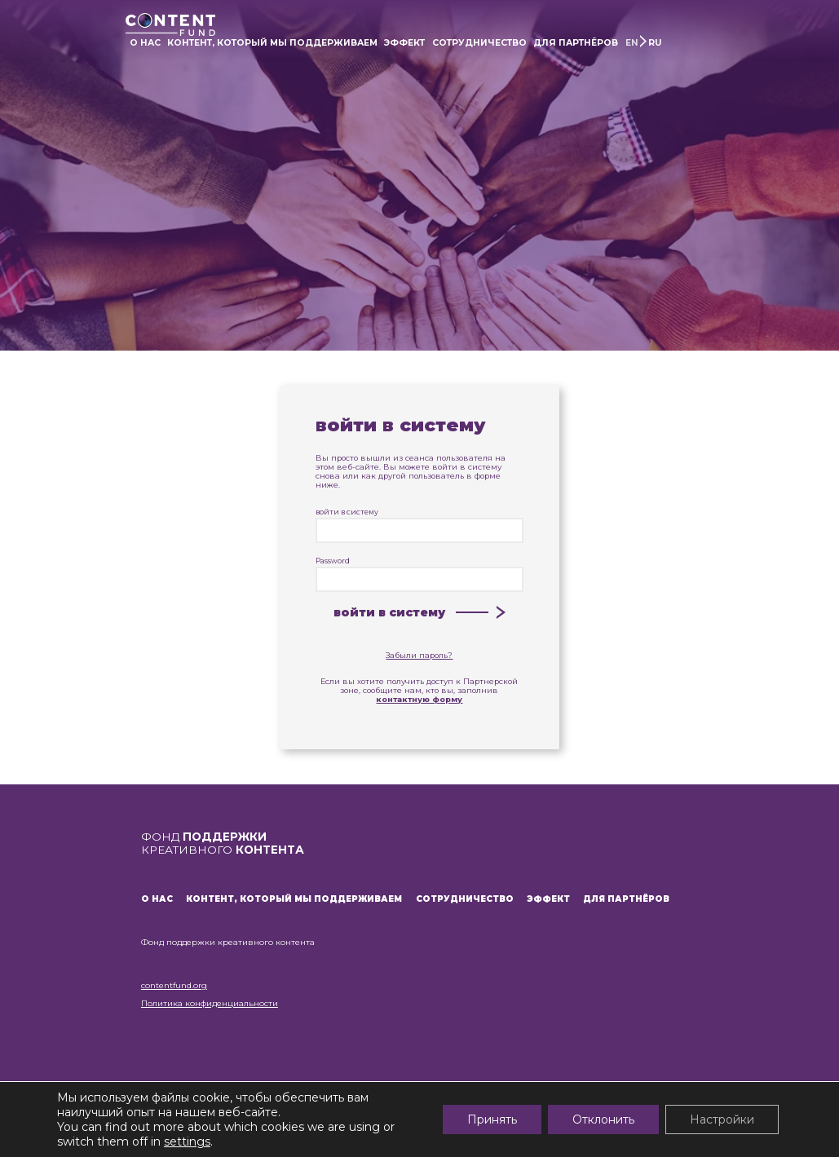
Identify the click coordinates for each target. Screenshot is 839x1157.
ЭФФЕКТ (404, 43)
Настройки (722, 1119)
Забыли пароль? (419, 655)
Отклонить (603, 1119)
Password (419, 574)
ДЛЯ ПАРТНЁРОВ (575, 43)
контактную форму (419, 699)
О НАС (145, 43)
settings (187, 1141)
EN (631, 43)
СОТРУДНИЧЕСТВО (479, 43)
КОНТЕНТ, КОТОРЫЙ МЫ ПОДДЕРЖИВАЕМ (272, 43)
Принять (492, 1119)
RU (654, 43)
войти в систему (419, 525)
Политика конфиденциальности (209, 1003)
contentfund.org (174, 985)
